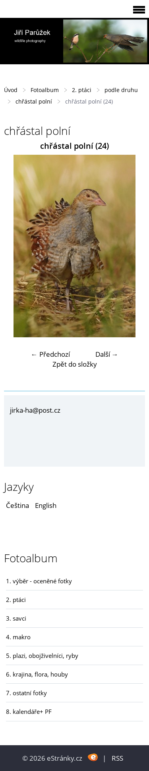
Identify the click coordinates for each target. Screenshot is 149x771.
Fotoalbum (45, 90)
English (45, 505)
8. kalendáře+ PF (29, 711)
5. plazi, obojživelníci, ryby (42, 655)
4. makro (18, 637)
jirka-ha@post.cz (35, 410)
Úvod (10, 90)
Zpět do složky (74, 364)
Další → (106, 354)
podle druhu (121, 90)
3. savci (16, 618)
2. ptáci (81, 90)
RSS (117, 758)
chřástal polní (33, 101)
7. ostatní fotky (26, 693)
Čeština (17, 505)
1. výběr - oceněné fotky (39, 581)
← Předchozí (50, 354)
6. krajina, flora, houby (37, 674)
